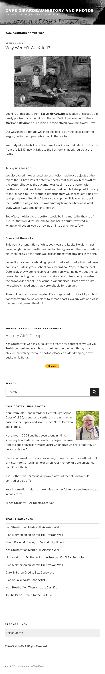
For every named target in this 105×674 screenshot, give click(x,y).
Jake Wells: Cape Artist (30, 580)
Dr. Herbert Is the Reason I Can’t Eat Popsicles (55, 557)
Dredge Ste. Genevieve (39, 572)
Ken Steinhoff (15, 527)
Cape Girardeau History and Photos (50, 10)
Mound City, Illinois (52, 542)
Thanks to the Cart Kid (42, 587)
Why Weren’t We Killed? (27, 47)
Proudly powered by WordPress (28, 666)
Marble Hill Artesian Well (43, 527)
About (8, 666)
